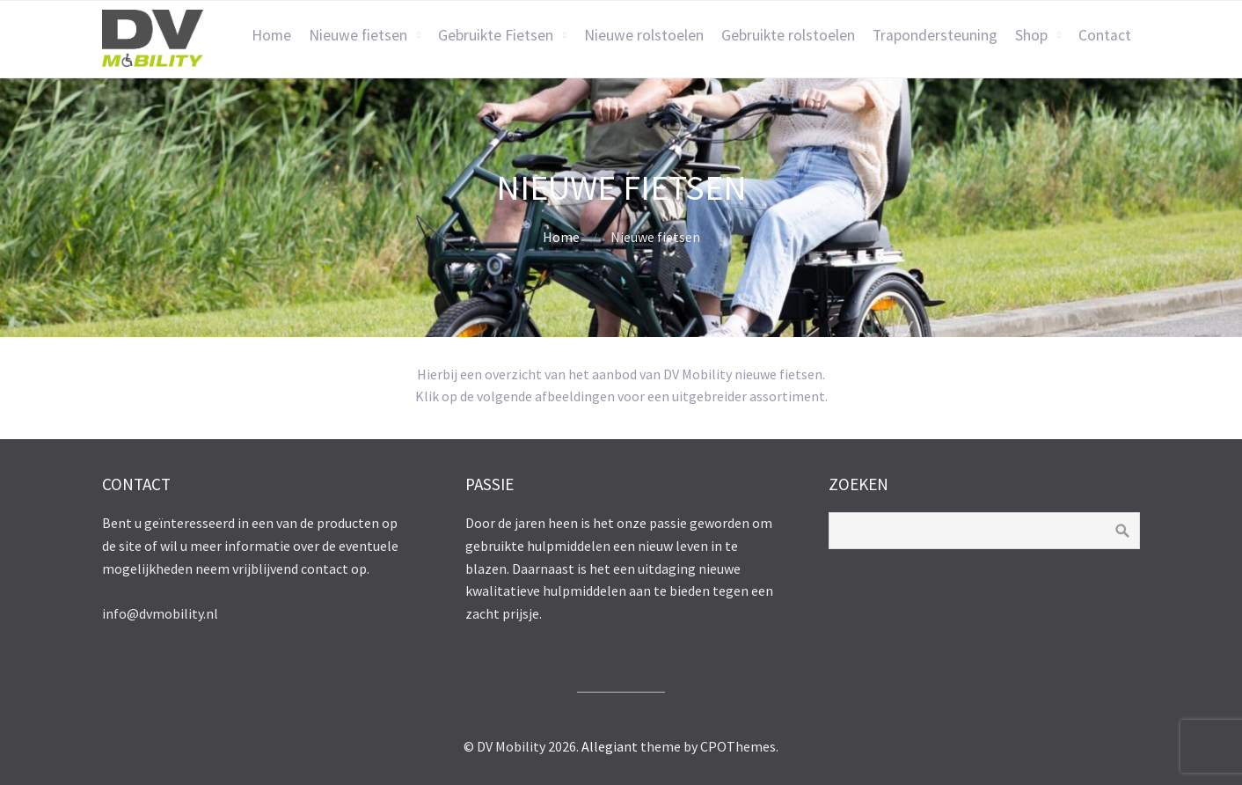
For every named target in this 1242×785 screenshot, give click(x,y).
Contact (1104, 35)
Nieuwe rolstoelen (644, 35)
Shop (1031, 35)
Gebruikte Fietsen (495, 35)
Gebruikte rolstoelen (788, 35)
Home (271, 35)
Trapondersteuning (935, 35)
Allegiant (609, 746)
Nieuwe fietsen (358, 35)
